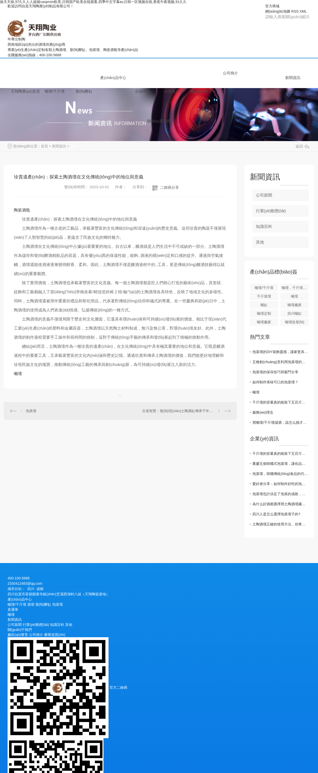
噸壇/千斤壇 (55, 91)
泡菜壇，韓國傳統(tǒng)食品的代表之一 (280, 474)
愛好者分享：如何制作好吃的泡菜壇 (280, 484)
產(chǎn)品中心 (113, 77)
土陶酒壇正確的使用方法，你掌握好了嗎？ (280, 524)
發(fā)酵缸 (84, 91)
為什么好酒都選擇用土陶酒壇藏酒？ (280, 504)
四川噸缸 (294, 313)
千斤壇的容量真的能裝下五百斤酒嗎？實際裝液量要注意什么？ (280, 402)
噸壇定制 (264, 313)
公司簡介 (230, 73)
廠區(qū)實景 (201, 91)
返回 (302, 146)
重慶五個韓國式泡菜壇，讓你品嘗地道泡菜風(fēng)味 (280, 464)
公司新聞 (264, 195)
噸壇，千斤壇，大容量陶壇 (295, 288)
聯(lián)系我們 (159, 121)
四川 (30, 589)
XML (303, 11)
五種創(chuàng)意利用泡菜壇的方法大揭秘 (280, 362)
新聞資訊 (292, 77)
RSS (295, 11)
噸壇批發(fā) (294, 322)
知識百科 (264, 226)
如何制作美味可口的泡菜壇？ (275, 382)
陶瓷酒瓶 (22, 210)
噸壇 (18, 373)
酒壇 (30, 604)
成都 (39, 589)
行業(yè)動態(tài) (271, 211)
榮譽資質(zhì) (54, 635)
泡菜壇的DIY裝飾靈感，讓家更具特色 (280, 352)
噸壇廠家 (294, 305)
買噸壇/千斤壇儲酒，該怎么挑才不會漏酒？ (280, 422)
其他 (73, 146)
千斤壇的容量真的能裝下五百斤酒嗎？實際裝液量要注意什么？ (280, 453)
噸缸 (264, 305)
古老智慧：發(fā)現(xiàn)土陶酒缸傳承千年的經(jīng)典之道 (186, 411)
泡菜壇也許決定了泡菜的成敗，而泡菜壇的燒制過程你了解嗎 (280, 494)
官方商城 (272, 6)
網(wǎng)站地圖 (277, 11)
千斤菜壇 (264, 296)
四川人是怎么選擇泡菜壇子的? (276, 514)
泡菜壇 (31, 411)
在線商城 (142, 91)
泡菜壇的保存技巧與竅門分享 (275, 372)
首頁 (44, 146)
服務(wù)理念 (262, 412)
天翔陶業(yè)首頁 (25, 91)
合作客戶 (171, 91)
